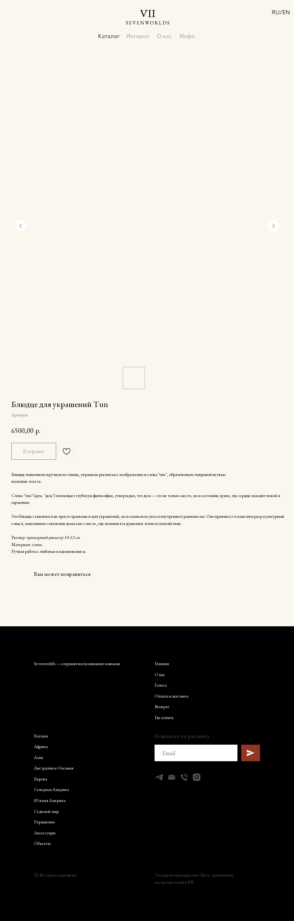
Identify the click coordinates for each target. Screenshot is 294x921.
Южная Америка (50, 800)
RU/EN (278, 12)
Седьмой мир (46, 811)
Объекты (42, 843)
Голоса (161, 685)
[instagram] (196, 777)
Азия (38, 757)
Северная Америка (51, 789)
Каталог (107, 35)
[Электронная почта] (171, 777)
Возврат (162, 706)
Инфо (185, 35)
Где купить (164, 717)
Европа (40, 779)
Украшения (44, 821)
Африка (41, 746)
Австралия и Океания (54, 768)
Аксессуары (44, 832)
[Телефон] (184, 777)
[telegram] (159, 777)
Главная (162, 663)
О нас (161, 35)
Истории (136, 35)
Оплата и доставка (171, 696)
